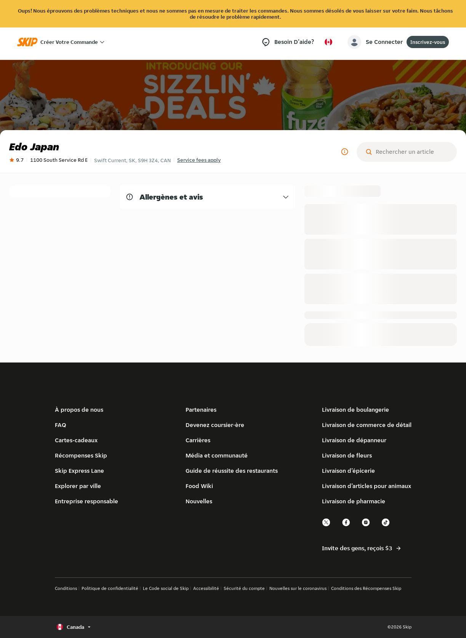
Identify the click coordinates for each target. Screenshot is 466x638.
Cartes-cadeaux (76, 440)
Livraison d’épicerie (348, 471)
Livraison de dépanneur (354, 440)
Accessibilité (206, 588)
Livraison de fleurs (347, 455)
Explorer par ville (78, 486)
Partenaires (201, 410)
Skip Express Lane (79, 471)
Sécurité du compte (244, 588)
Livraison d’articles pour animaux (366, 486)
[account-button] (377, 42)
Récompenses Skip (81, 455)
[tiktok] (386, 525)
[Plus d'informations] (344, 152)
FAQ (60, 425)
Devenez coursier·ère (215, 425)
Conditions (66, 588)
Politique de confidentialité (110, 588)
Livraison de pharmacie (353, 501)
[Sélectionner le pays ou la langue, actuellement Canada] (328, 41)
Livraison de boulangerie (355, 410)
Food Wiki (199, 486)
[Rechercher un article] (413, 152)
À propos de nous (79, 410)
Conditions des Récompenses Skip (366, 588)
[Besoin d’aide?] (287, 42)
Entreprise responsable (86, 501)
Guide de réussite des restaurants (232, 471)
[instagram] (366, 525)
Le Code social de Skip (166, 588)
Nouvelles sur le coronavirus (298, 588)
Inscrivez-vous (427, 42)
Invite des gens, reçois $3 (362, 548)
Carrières (198, 440)
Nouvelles (199, 501)
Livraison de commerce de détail (367, 425)
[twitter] (326, 525)
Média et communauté (217, 455)
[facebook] (346, 525)
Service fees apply (199, 159)
